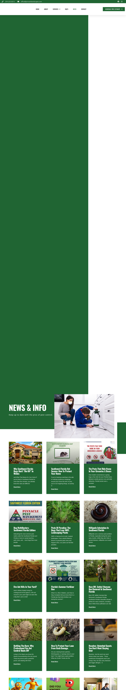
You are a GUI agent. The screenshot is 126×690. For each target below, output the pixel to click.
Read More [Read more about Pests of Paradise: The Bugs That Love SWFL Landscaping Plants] (54, 548)
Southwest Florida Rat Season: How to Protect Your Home (61, 471)
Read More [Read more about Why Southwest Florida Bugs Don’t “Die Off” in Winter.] (17, 487)
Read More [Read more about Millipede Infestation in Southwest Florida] (92, 545)
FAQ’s (66, 9)
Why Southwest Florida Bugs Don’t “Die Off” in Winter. (23, 471)
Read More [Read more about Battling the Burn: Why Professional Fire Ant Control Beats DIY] (17, 664)
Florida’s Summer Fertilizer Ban (62, 588)
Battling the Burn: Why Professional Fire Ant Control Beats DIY (24, 648)
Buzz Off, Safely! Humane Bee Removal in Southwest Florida (100, 589)
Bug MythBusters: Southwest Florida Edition (24, 529)
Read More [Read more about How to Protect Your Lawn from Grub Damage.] (54, 661)
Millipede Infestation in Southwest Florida (99, 529)
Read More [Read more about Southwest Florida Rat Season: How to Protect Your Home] (54, 489)
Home (37, 9)
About (46, 9)
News (74, 9)
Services (56, 9)
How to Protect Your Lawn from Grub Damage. (62, 647)
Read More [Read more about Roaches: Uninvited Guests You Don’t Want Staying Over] (92, 666)
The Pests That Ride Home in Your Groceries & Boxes (100, 470)
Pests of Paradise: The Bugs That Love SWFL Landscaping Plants (60, 530)
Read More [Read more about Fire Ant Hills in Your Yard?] (17, 600)
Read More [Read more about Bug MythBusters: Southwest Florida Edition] (17, 545)
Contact (83, 9)
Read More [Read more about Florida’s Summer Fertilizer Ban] (54, 602)
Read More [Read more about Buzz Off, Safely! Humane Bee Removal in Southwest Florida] (92, 607)
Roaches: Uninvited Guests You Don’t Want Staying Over (100, 648)
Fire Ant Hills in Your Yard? (25, 586)
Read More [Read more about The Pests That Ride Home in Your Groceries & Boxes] (92, 486)
